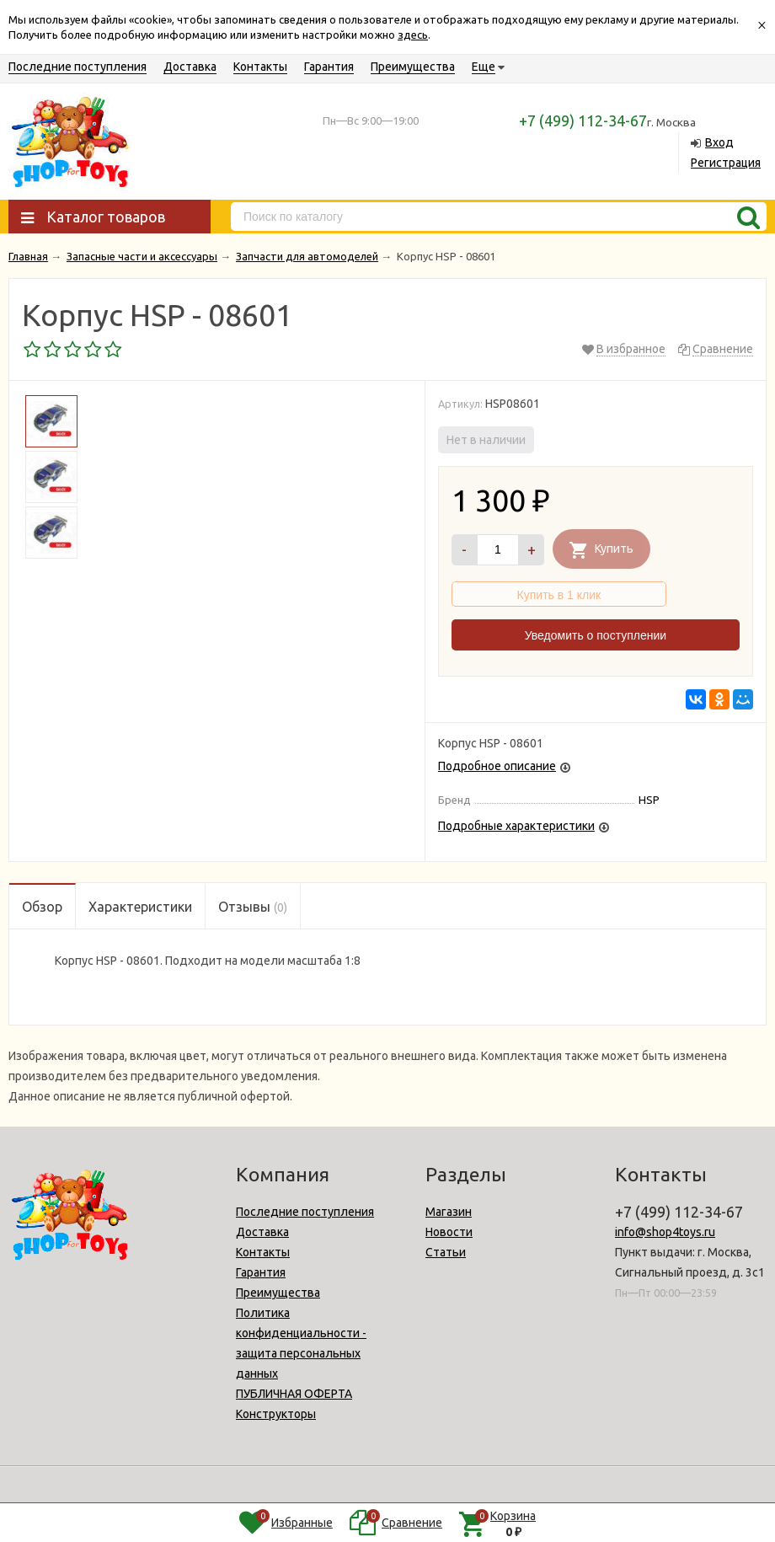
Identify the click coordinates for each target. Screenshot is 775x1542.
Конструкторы (276, 1414)
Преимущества (413, 66)
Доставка (189, 66)
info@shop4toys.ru (665, 1232)
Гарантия (329, 66)
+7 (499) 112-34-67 (583, 120)
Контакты (260, 66)
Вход (719, 142)
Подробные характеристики (516, 826)
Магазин (448, 1211)
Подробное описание (497, 766)
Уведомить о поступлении (595, 635)
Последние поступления (77, 66)
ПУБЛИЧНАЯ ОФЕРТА (294, 1393)
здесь (413, 34)
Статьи (445, 1252)
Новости (449, 1232)
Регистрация (726, 162)
